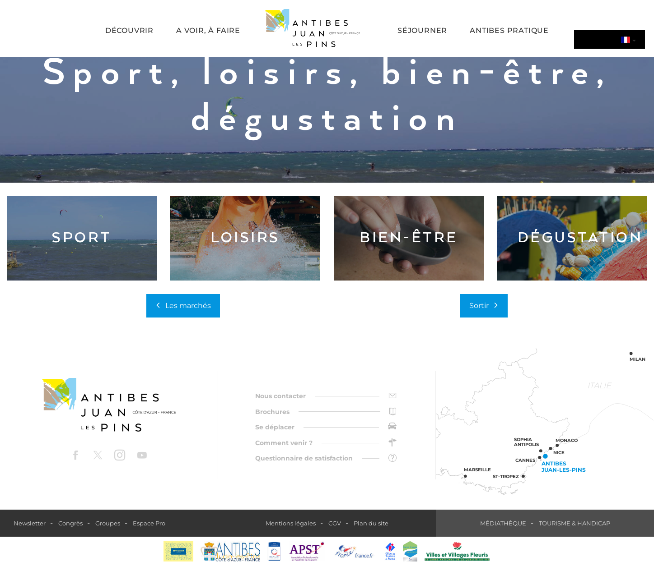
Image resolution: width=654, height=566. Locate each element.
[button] (129, 31)
